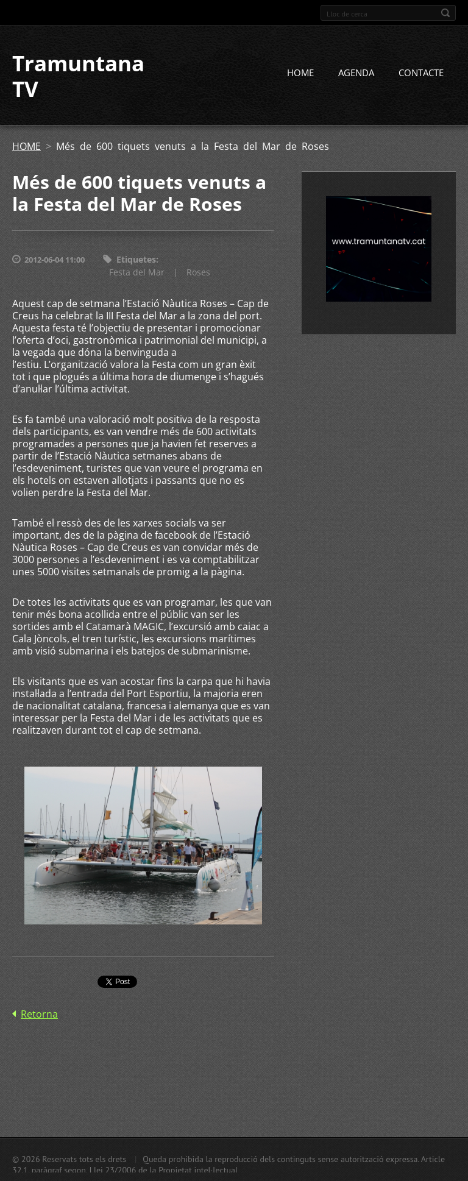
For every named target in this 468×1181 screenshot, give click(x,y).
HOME (300, 72)
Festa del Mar (137, 272)
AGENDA (356, 72)
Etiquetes (136, 259)
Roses (198, 272)
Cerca (445, 13)
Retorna (39, 1014)
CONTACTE (421, 72)
